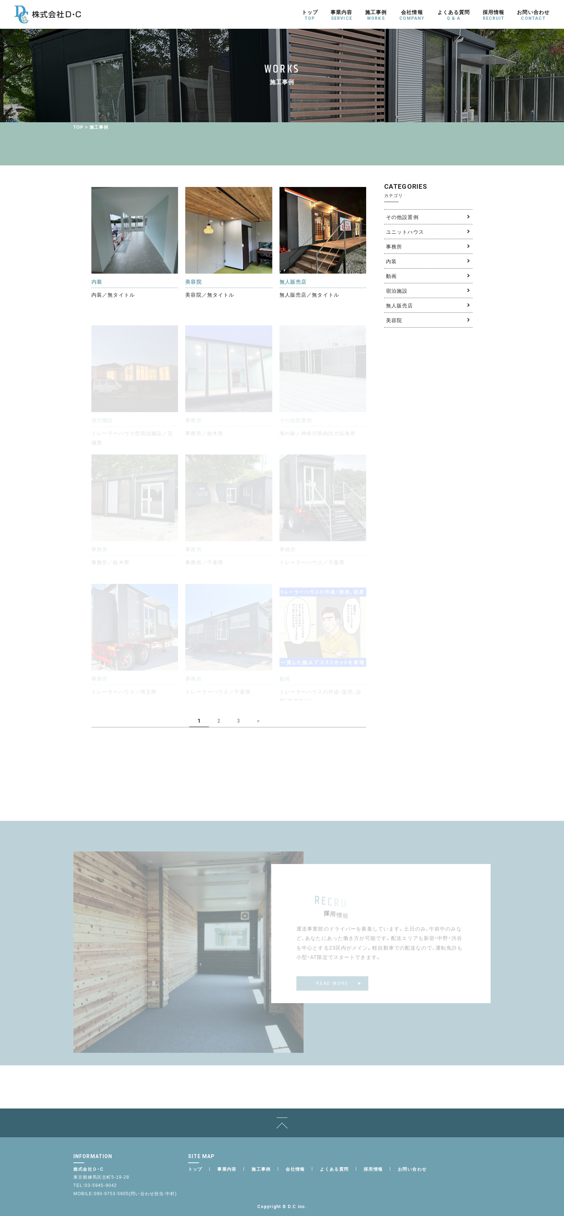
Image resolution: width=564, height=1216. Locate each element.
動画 (391, 275)
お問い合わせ (412, 1169)
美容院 (394, 320)
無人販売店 (399, 305)
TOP (78, 127)
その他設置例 (402, 216)
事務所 (394, 246)
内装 (391, 261)
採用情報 (373, 1169)
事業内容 (227, 1169)
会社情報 (295, 1169)
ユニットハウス (405, 231)
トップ (195, 1169)
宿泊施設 (397, 290)
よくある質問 (334, 1169)
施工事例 (261, 1169)
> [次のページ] (258, 721)
